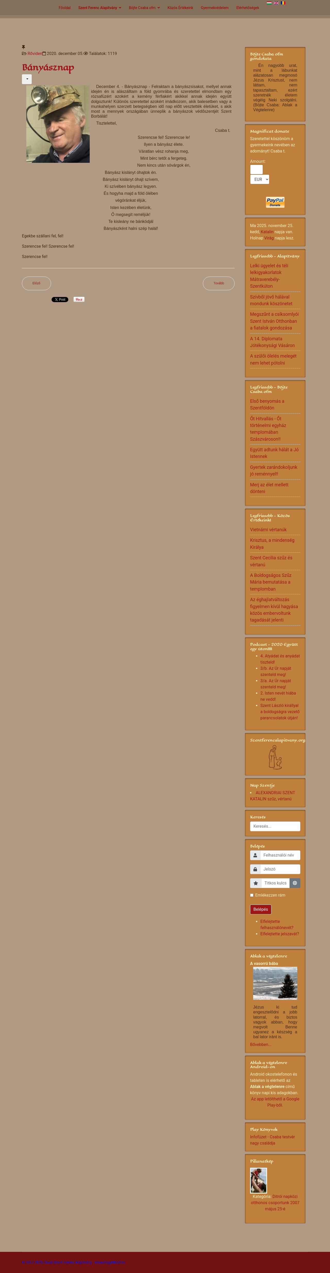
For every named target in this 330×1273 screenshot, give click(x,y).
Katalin (267, 231)
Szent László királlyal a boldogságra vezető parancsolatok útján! (280, 711)
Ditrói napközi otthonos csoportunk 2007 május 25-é (275, 1202)
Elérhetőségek (247, 8)
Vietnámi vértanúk (268, 529)
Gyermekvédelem (215, 8)
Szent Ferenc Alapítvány (97, 8)
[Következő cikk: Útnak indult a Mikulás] (219, 283)
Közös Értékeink (180, 8)
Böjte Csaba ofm (142, 8)
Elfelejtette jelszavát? (279, 933)
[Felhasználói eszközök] (27, 79)
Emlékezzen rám (270, 895)
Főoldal (65, 8)
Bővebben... (260, 1044)
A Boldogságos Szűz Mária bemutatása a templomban (271, 582)
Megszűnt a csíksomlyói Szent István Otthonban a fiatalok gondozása (274, 321)
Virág (269, 238)
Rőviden (35, 53)
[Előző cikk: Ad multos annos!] (36, 283)
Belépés (260, 909)
